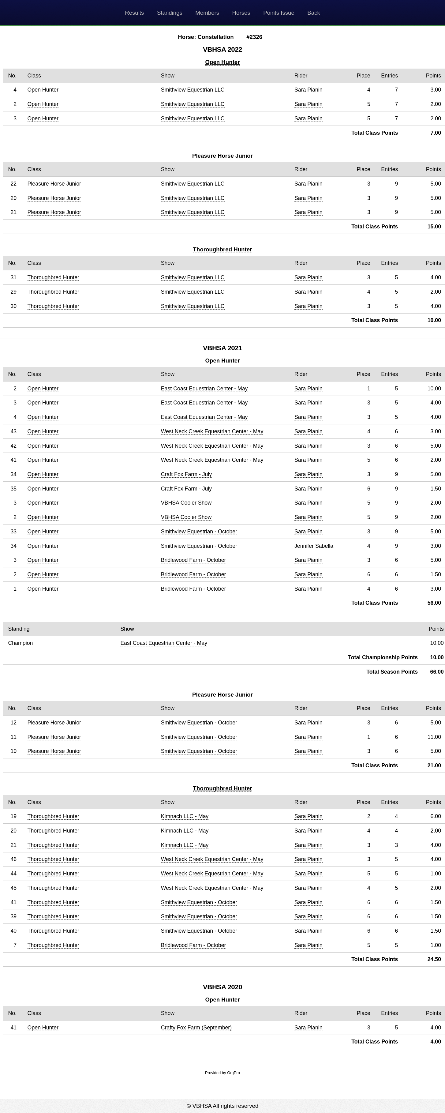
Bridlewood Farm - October (193, 560)
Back (313, 12)
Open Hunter (222, 62)
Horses (241, 12)
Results (134, 12)
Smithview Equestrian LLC (193, 90)
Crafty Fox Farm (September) (196, 1028)
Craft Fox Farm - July (186, 474)
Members (207, 12)
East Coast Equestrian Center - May (204, 388)
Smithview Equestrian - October (199, 531)
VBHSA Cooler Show (186, 503)
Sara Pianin (308, 90)
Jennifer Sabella (313, 546)
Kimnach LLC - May (185, 816)
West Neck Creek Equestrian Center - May (212, 431)
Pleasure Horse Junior (222, 155)
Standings (169, 12)
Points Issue (278, 12)
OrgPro (233, 1072)
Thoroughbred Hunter (222, 249)
